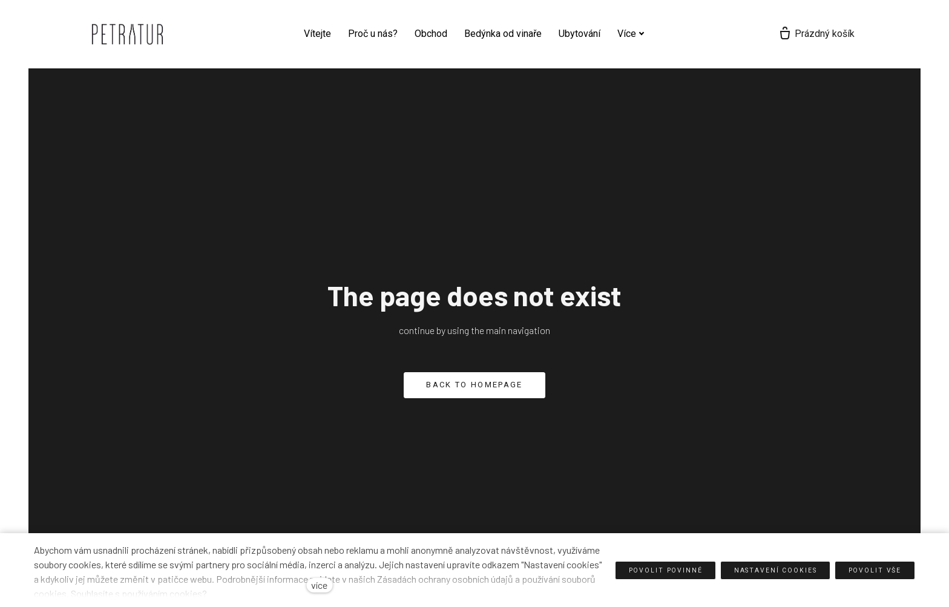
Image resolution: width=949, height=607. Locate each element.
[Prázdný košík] (874, 34)
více (319, 585)
